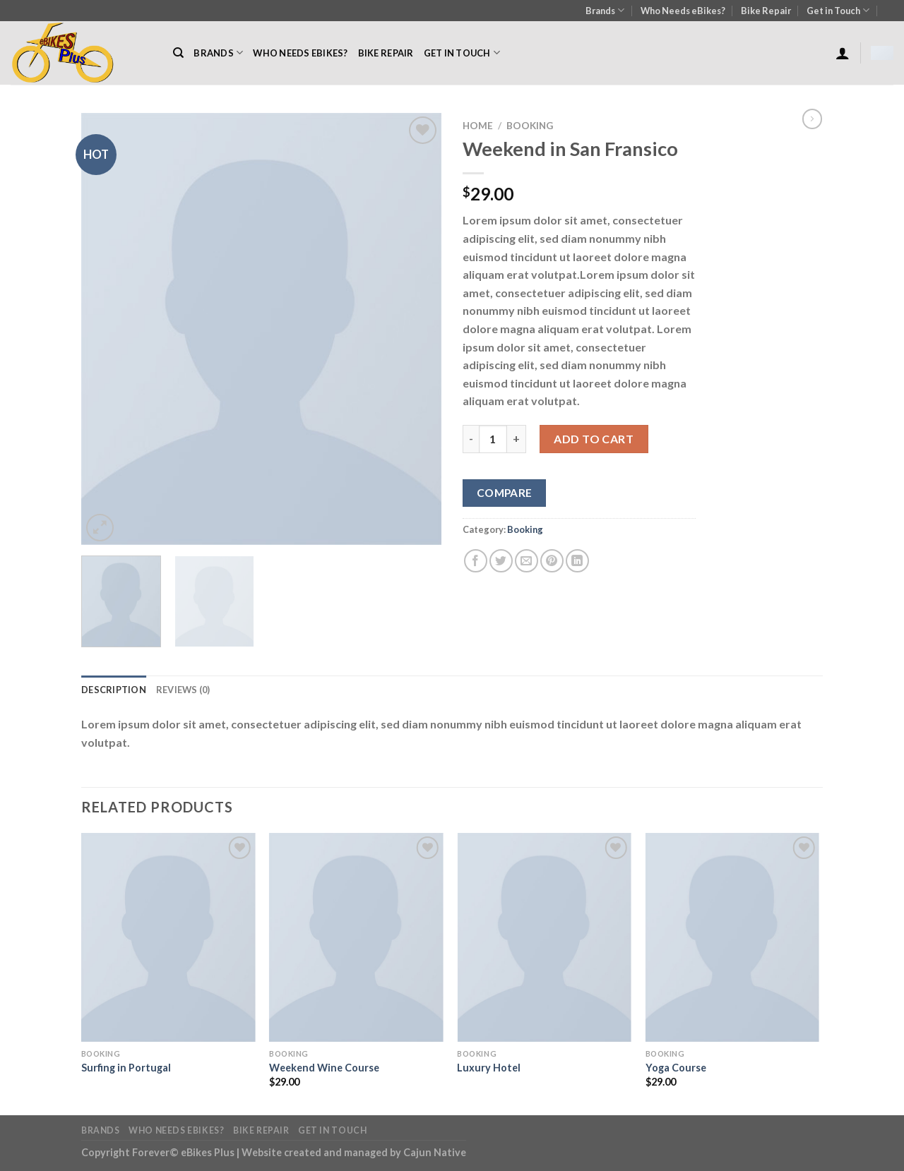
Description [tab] (113, 689)
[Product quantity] (493, 439)
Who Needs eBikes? (683, 10)
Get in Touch (838, 10)
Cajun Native (434, 1152)
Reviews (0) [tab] (183, 689)
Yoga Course (676, 1068)
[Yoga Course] (733, 937)
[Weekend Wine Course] (356, 937)
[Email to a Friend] (526, 560)
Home (478, 125)
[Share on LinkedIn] (577, 560)
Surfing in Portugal (126, 1068)
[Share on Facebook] (475, 560)
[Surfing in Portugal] (168, 937)
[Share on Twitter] (501, 560)
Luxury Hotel (489, 1068)
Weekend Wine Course (324, 1068)
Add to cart (594, 438)
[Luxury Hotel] (544, 937)
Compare (505, 492)
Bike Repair (766, 10)
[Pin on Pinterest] (552, 560)
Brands (604, 10)
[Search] (178, 53)
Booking (529, 125)
